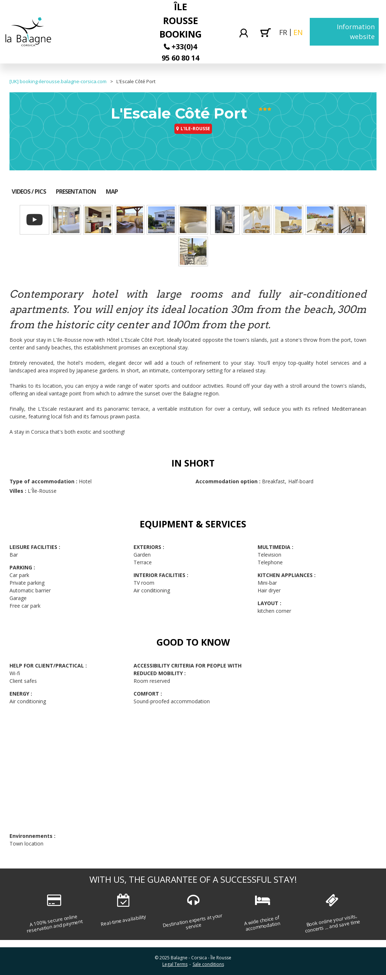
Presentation (76, 191)
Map (112, 191)
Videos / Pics (29, 191)
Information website (356, 31)
